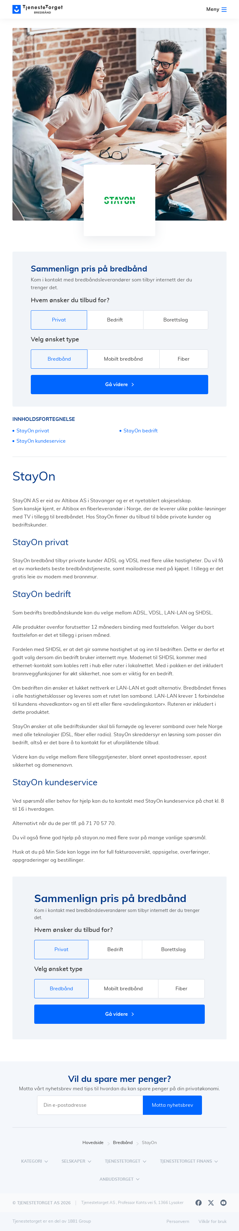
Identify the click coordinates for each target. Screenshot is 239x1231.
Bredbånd (126, 1143)
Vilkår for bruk (213, 1222)
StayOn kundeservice (41, 441)
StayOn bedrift (141, 430)
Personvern (177, 1222)
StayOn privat (32, 430)
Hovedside (96, 1143)
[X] (211, 1203)
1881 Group (79, 1221)
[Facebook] (198, 1203)
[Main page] (40, 9)
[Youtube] (223, 1203)
